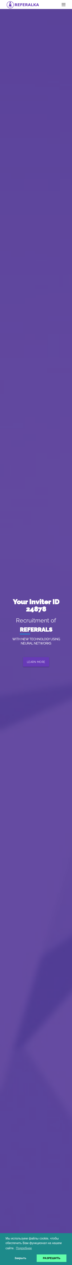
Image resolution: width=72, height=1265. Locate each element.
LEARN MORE (36, 661)
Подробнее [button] (24, 1248)
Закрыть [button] (20, 1258)
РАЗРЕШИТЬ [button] (51, 1258)
